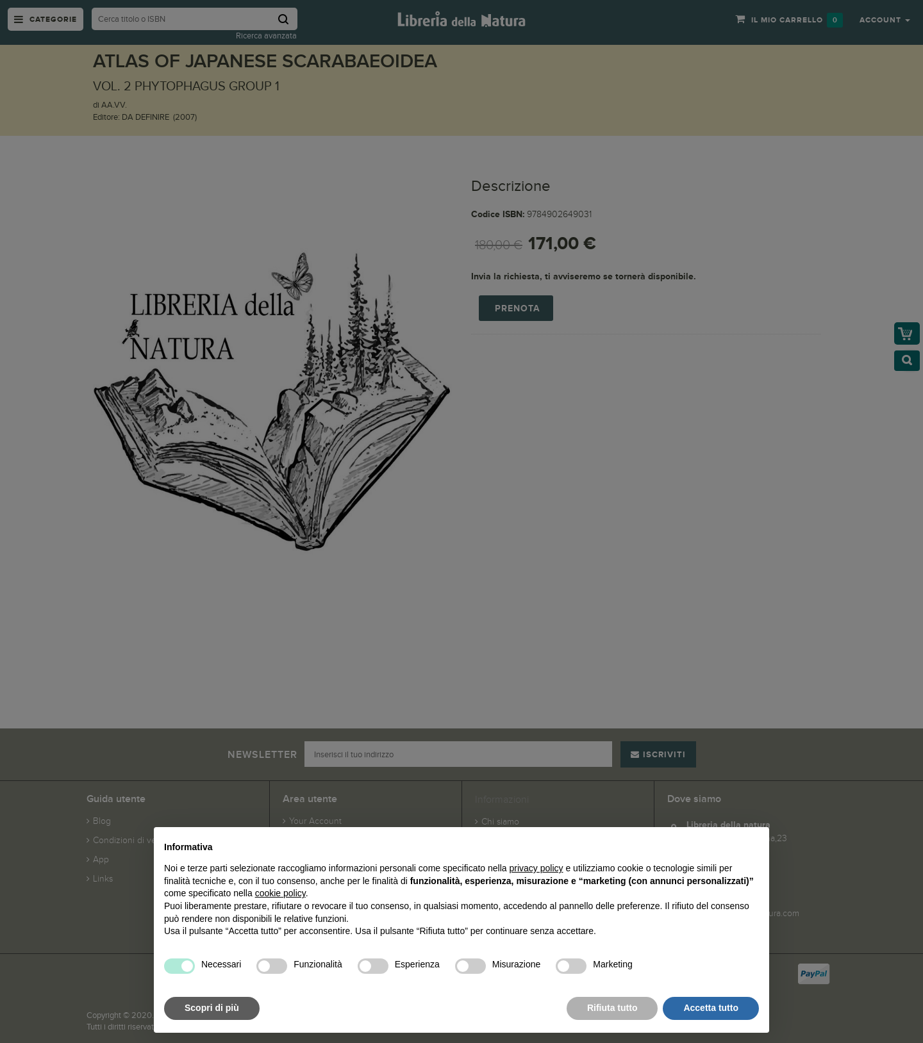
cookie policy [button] (280, 893)
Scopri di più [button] (212, 1008)
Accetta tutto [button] (710, 1008)
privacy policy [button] (536, 868)
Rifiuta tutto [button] (612, 1008)
